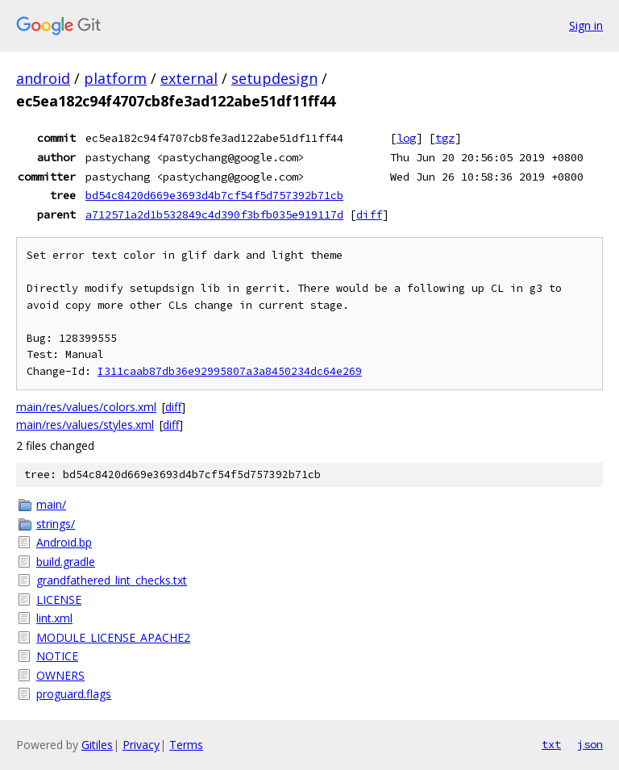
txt (551, 744)
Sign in (586, 25)
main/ (51, 504)
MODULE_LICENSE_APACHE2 (113, 637)
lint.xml (54, 618)
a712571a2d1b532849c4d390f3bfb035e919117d (214, 214)
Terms (186, 744)
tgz (445, 138)
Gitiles (97, 744)
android (43, 78)
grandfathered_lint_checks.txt (111, 580)
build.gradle (65, 561)
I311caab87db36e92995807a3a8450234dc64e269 (230, 371)
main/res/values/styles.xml (85, 424)
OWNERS (60, 675)
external (189, 78)
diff (369, 214)
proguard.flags (73, 693)
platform (115, 78)
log (406, 138)
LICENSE (58, 599)
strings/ (55, 523)
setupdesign (274, 78)
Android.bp (64, 542)
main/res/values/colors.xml (86, 406)
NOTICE (57, 656)
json (590, 744)
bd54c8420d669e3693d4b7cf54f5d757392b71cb (214, 195)
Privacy (141, 744)
